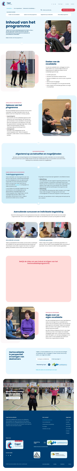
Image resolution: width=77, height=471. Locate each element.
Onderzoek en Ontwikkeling (48, 424)
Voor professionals (46, 422)
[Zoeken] (41, 10)
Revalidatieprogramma (47, 420)
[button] (62, 4)
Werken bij (68, 424)
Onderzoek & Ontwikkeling (29, 8)
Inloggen (68, 433)
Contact (72, 4)
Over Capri (60, 4)
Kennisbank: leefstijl (11, 12)
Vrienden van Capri (46, 428)
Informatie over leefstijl (68, 427)
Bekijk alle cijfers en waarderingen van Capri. (46, 369)
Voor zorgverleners (18, 8)
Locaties (67, 4)
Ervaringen (44, 426)
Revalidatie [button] (10, 8)
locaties (17, 184)
